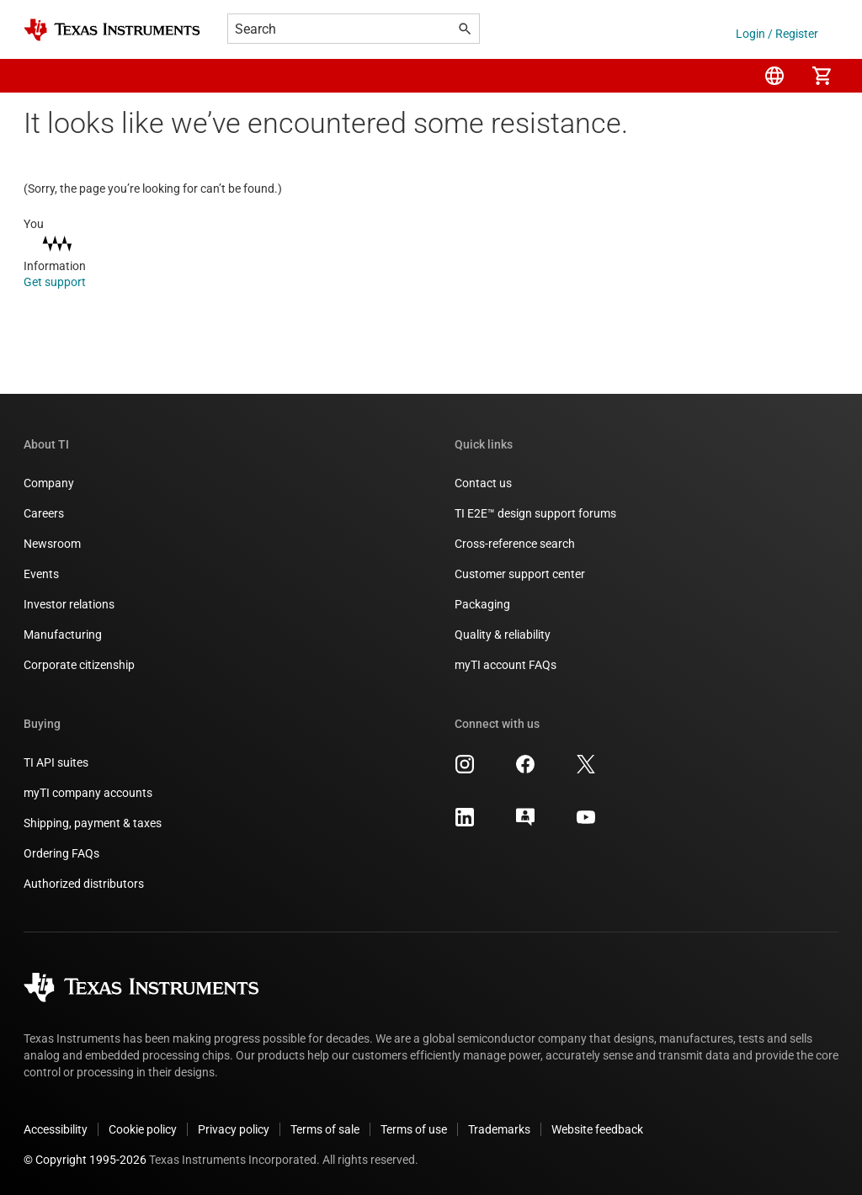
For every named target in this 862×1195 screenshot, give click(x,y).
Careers (44, 513)
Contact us (483, 483)
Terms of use (413, 1129)
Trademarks (499, 1129)
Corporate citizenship (79, 665)
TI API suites (56, 762)
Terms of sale (324, 1129)
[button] (40, 76)
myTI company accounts (88, 792)
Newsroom (52, 543)
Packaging (482, 604)
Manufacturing (63, 634)
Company (49, 483)
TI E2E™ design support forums (535, 513)
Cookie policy (143, 1129)
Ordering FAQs (61, 853)
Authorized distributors (84, 883)
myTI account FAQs (505, 665)
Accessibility (56, 1129)
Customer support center (520, 574)
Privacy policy (233, 1129)
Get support (66, 282)
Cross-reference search (515, 543)
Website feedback (597, 1129)
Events (41, 574)
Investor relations (69, 604)
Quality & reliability (503, 634)
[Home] (112, 30)
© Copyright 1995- (85, 1159)
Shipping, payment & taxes (93, 823)
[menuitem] (774, 76)
